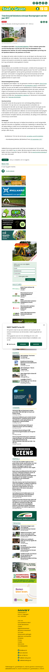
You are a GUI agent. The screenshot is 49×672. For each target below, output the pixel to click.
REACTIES (5, 164)
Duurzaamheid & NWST (24, 622)
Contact (20, 626)
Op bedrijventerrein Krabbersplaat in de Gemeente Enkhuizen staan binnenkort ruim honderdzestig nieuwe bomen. (23, 494)
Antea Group (43, 83)
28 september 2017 (36, 139)
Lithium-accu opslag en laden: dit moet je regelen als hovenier (28, 540)
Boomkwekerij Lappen (31, 85)
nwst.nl (42, 668)
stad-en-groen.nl (29, 666)
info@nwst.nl (23, 650)
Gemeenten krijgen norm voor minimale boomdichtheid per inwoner (28, 527)
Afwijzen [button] (23, 344)
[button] (11, 344)
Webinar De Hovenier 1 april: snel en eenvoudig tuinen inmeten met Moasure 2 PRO (28, 534)
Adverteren (21, 644)
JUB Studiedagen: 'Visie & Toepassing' (27, 368)
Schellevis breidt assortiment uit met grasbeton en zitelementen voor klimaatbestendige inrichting (29, 556)
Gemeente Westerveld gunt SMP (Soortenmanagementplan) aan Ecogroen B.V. (23, 431)
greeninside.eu (35, 668)
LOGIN (5, 160)
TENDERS (15, 408)
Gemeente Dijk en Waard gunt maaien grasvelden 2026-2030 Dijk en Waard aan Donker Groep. (23, 412)
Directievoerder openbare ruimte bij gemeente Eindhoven (28, 307)
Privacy (20, 640)
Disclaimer (20, 638)
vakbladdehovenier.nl (11, 668)
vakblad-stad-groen (25, 658)
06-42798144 (24, 655)
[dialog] (24, 336)
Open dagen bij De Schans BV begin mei (28, 374)
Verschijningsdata (23, 646)
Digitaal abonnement (23, 628)
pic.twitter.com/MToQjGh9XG (35, 136)
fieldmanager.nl (9, 666)
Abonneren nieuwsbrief (24, 630)
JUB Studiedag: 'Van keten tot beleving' (28, 356)
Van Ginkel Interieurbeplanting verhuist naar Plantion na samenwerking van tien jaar (28, 548)
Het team (20, 632)
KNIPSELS (16, 459)
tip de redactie (10, 171)
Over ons (20, 620)
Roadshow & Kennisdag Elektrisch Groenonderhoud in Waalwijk (29, 362)
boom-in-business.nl (23, 668)
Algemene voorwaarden (24, 636)
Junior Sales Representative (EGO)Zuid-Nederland (28, 313)
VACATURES (16, 284)
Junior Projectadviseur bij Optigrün (27, 287)
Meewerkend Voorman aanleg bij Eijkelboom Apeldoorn (27, 294)
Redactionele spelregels (24, 634)
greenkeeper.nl (19, 666)
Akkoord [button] (36, 344)
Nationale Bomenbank (14, 97)
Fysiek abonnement (23, 624)
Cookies (20, 642)
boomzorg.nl (39, 666)
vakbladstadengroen (25, 660)
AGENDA (15, 353)
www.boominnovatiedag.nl (39, 152)
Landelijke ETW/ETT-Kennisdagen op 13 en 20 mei (28, 380)
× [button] (44, 325)
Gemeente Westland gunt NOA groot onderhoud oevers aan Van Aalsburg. (22, 425)
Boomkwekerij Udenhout (22, 95)
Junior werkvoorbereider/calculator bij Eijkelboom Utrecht (28, 301)
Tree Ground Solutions (22, 46)
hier (15, 150)
